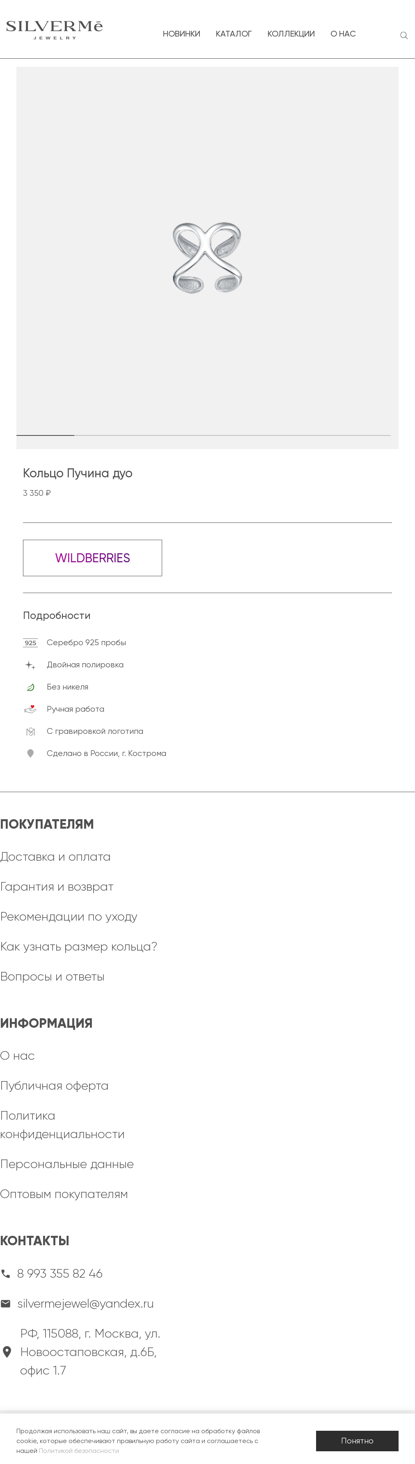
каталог (234, 34)
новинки (181, 34)
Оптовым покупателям (64, 1194)
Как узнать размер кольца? (79, 946)
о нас (343, 34)
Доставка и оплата (55, 857)
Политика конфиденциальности (62, 1125)
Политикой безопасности (79, 1451)
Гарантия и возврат (57, 887)
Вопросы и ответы (52, 976)
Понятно (357, 1441)
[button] (117, 435)
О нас (17, 1056)
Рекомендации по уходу (69, 916)
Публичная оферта (54, 1086)
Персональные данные (67, 1164)
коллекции (291, 34)
